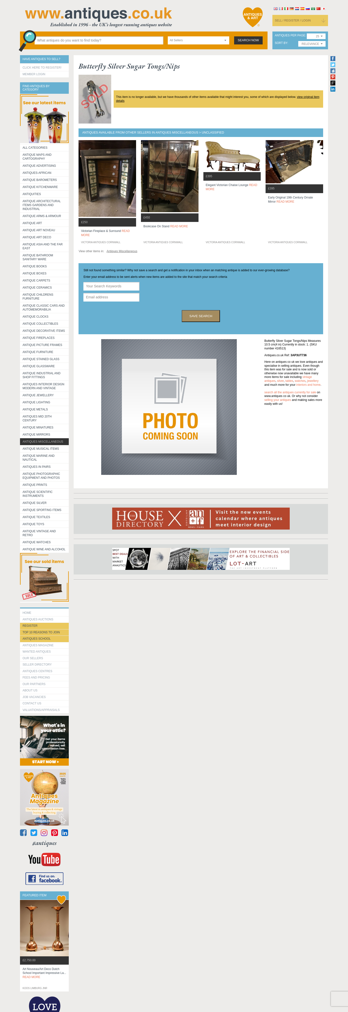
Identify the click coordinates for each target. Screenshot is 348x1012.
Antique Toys (33, 524)
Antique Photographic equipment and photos (41, 476)
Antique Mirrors (36, 434)
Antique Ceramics (37, 287)
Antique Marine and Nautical (38, 457)
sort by (281, 43)
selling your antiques (277, 400)
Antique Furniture (37, 352)
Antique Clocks (35, 316)
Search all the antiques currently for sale (290, 392)
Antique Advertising (39, 165)
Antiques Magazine (37, 645)
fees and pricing (36, 677)
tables (289, 381)
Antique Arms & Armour (41, 216)
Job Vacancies (34, 697)
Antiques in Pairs (36, 467)
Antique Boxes (34, 273)
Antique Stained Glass (40, 359)
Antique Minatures (37, 427)
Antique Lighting (36, 402)
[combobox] (198, 40)
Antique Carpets (36, 280)
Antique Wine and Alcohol (43, 549)
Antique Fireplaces (38, 338)
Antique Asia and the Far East (42, 246)
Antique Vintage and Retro (39, 533)
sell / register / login (293, 20)
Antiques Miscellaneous (42, 441)
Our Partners (33, 684)
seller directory (37, 664)
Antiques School (36, 638)
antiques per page (290, 35)
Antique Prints (34, 485)
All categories (34, 147)
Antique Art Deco (36, 237)
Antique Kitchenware (40, 187)
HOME (26, 613)
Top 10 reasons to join (41, 632)
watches (300, 381)
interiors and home (308, 384)
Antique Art (32, 223)
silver (280, 381)
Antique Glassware (38, 366)
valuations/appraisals (41, 710)
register (29, 625)
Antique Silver (34, 503)
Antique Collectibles (40, 323)
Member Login (33, 74)
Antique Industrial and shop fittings (41, 375)
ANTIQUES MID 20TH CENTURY (36, 418)
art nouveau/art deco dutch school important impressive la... (44, 973)
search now (248, 40)
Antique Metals (35, 409)
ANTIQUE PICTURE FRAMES (42, 345)
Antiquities (31, 194)
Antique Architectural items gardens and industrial (41, 205)
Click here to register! (41, 67)
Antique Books (34, 266)
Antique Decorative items (43, 331)
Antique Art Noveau (38, 230)
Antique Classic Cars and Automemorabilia (43, 307)
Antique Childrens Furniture (37, 296)
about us (29, 690)
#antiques (44, 843)
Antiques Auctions (37, 619)
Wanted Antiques (36, 651)
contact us (31, 703)
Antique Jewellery (38, 395)
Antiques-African (36, 173)
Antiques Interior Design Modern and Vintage (43, 386)
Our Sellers (32, 658)
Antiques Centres (37, 671)
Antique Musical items (40, 448)
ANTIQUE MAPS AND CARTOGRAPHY (36, 156)
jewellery (313, 381)
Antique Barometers (39, 180)
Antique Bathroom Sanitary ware (37, 257)
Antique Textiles (36, 517)
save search (200, 316)
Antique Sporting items (41, 510)
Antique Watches (36, 542)
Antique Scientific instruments (37, 494)
